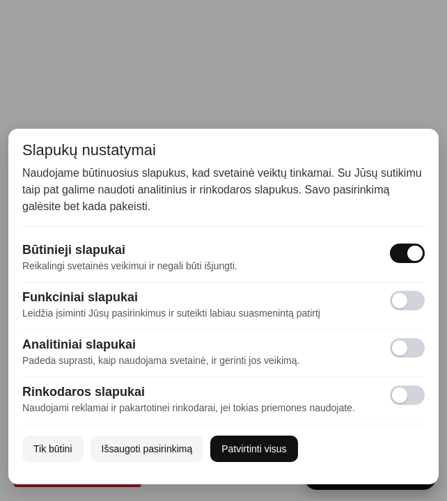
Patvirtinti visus (253, 448)
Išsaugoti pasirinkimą (147, 448)
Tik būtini (52, 448)
